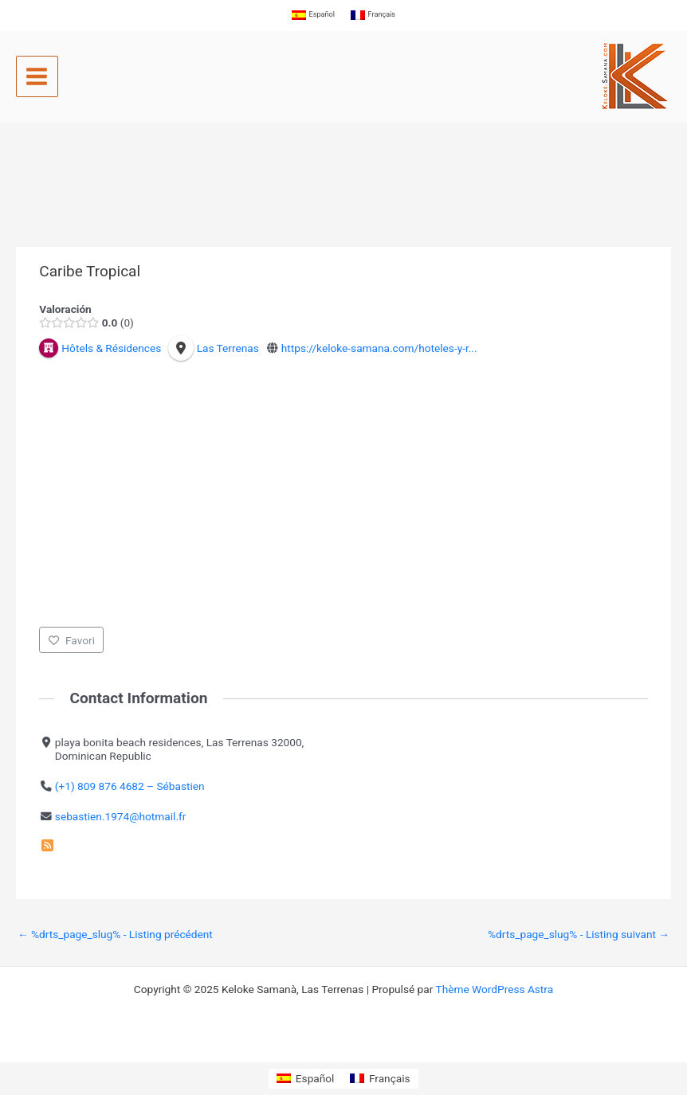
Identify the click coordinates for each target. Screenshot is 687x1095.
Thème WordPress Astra (495, 989)
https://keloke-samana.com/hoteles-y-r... (379, 348)
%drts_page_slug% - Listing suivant (578, 934)
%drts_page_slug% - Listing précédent (115, 934)
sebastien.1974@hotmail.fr (120, 815)
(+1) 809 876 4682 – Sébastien (130, 786)
